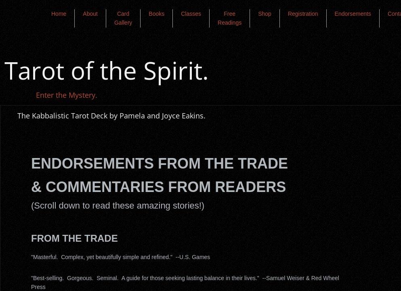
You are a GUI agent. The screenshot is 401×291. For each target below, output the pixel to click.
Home (58, 14)
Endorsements (353, 14)
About (90, 14)
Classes (191, 14)
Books (156, 14)
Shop (264, 14)
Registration (303, 14)
